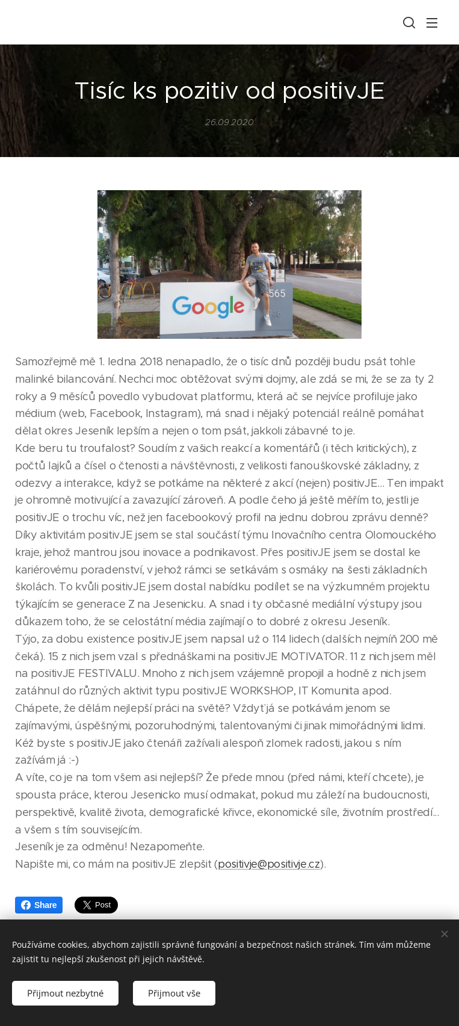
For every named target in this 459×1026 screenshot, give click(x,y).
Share (39, 905)
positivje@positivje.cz (269, 864)
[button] (408, 22)
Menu (432, 22)
